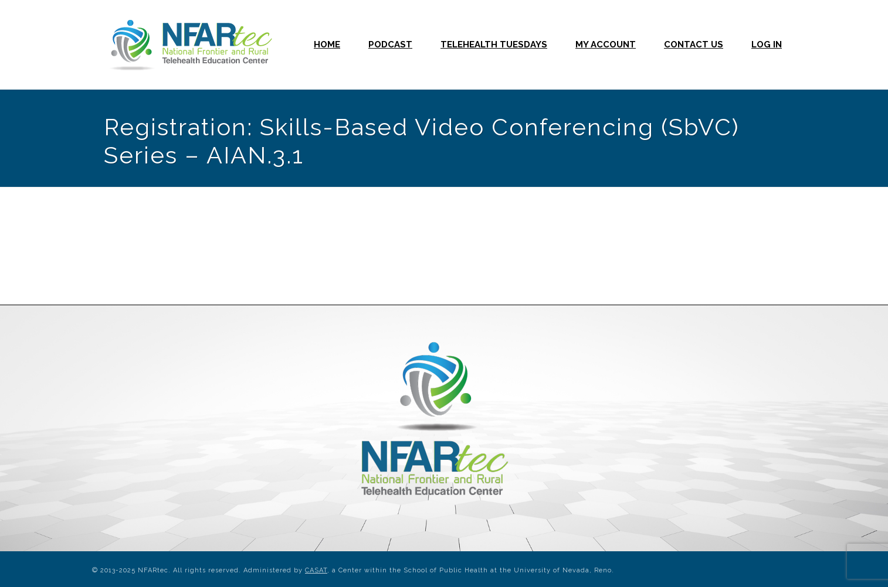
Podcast (390, 44)
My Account (605, 44)
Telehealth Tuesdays (493, 44)
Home (327, 44)
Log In (766, 44)
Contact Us (693, 44)
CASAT (316, 570)
